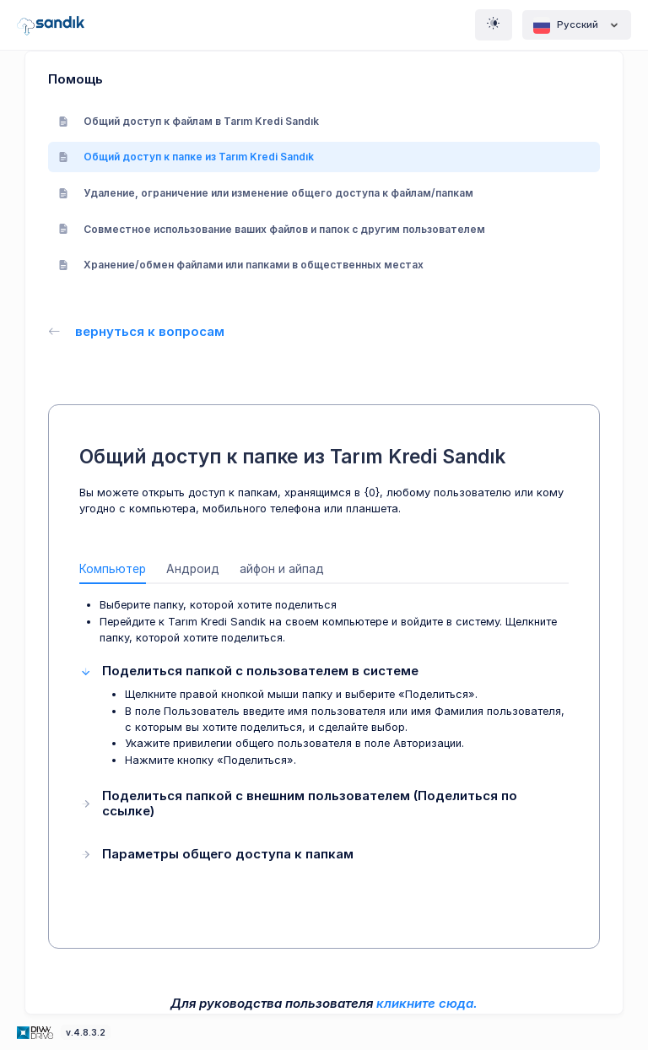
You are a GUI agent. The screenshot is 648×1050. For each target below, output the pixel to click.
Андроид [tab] (192, 569)
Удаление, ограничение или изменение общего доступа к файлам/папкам (265, 193)
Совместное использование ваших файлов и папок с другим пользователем (271, 229)
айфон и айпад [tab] (282, 569)
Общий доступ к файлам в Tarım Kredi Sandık (188, 121)
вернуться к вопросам (136, 331)
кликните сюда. (427, 1003)
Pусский (576, 25)
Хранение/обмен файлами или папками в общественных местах (241, 264)
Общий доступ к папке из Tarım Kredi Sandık (186, 156)
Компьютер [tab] (112, 569)
